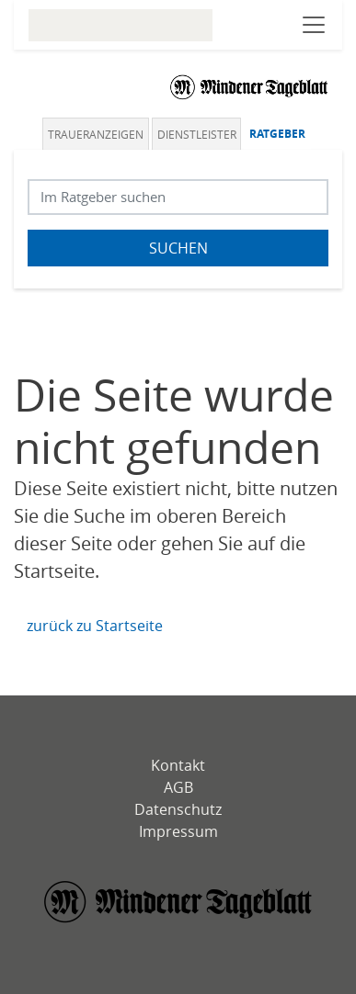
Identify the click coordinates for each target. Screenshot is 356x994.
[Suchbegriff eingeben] (178, 197)
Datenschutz (178, 809)
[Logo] (249, 86)
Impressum (178, 831)
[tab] (97, 134)
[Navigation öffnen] (313, 24)
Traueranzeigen (96, 134)
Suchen (178, 248)
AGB (178, 787)
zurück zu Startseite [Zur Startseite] (95, 626)
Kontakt (178, 765)
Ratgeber (277, 133)
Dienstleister (196, 134)
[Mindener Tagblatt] (178, 903)
